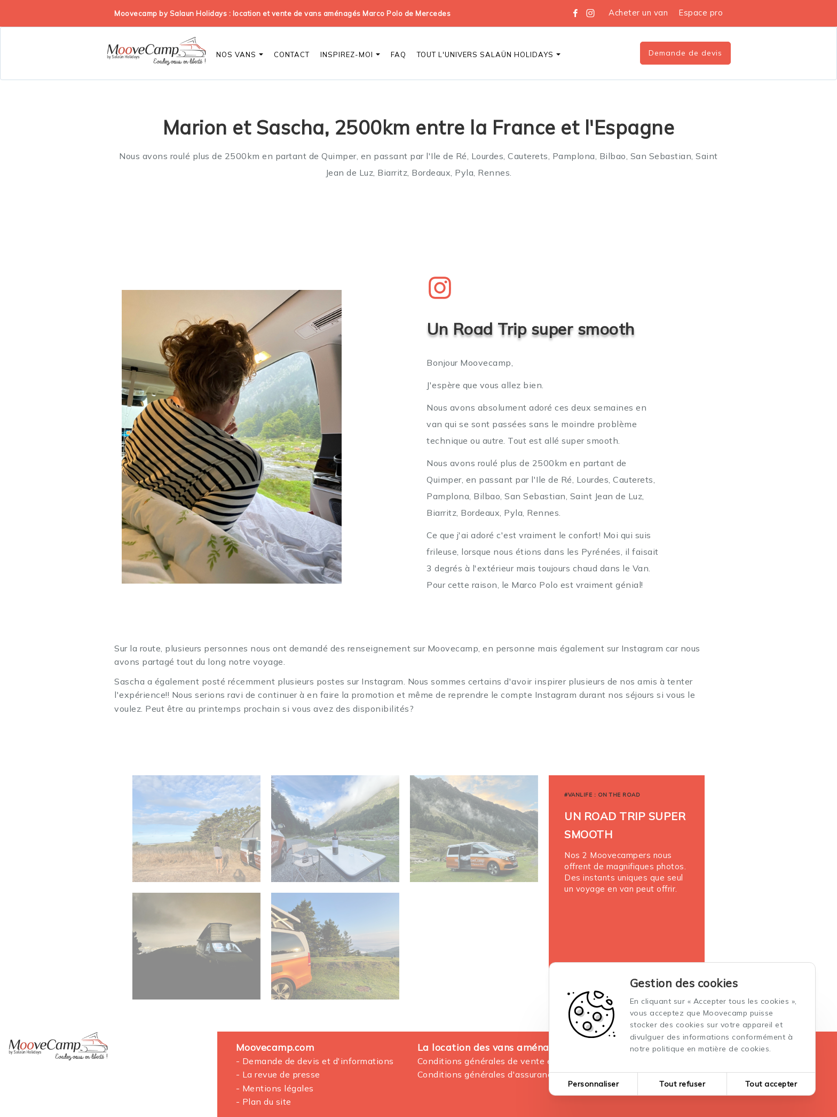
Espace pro (700, 12)
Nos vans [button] (239, 54)
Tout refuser (682, 1084)
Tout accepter (771, 1084)
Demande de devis (685, 53)
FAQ (398, 54)
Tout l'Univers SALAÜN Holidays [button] (488, 54)
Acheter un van (638, 12)
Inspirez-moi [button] (350, 54)
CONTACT (292, 54)
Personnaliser (593, 1084)
